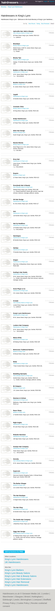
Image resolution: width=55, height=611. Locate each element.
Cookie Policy (23, 603)
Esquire (15, 173)
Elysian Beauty (18, 143)
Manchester (8, 597)
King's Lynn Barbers (14, 570)
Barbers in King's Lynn (19, 84)
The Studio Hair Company (21, 519)
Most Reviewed (45, 23)
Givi (14, 211)
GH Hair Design (18, 199)
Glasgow (19, 597)
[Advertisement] (24, 10)
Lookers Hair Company (21, 325)
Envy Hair (16, 159)
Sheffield (47, 600)
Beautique (16, 44)
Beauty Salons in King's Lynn (21, 45)
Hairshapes (17, 236)
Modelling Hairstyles (20, 374)
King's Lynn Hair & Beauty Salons (20, 576)
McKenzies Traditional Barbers (23, 349)
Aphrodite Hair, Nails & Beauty (23, 31)
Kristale (15, 301)
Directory (3, 7)
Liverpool (37, 600)
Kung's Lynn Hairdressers (22, 313)
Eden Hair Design (19, 130)
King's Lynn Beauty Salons (17, 573)
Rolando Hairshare (19, 434)
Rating (38, 23)
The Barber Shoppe (19, 483)
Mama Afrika (17, 337)
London (45, 593)
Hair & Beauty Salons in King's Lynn (22, 33)
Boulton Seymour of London (22, 82)
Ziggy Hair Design (19, 531)
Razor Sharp (17, 410)
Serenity (16, 459)
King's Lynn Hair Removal (17, 582)
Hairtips (15, 248)
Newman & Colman (19, 398)
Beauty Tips (17, 58)
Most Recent (32, 23)
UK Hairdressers (12, 562)
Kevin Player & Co (19, 289)
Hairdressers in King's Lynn (20, 72)
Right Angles (17, 422)
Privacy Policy (9, 603)
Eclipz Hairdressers (19, 119)
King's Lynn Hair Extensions (18, 579)
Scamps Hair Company (21, 446)
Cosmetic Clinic (18, 106)
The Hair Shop (18, 507)
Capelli (15, 94)
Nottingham (37, 597)
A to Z (52, 23)
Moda (15, 362)
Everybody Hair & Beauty (21, 185)
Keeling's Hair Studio (20, 272)
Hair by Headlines (19, 223)
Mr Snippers (17, 386)
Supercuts (16, 471)
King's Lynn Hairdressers (15, 7)
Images (15, 260)
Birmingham (26, 600)
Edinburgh (7, 600)
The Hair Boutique (19, 495)
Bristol (27, 597)
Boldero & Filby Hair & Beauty (23, 70)
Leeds (16, 600)
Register (51, 1)
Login (45, 1)
